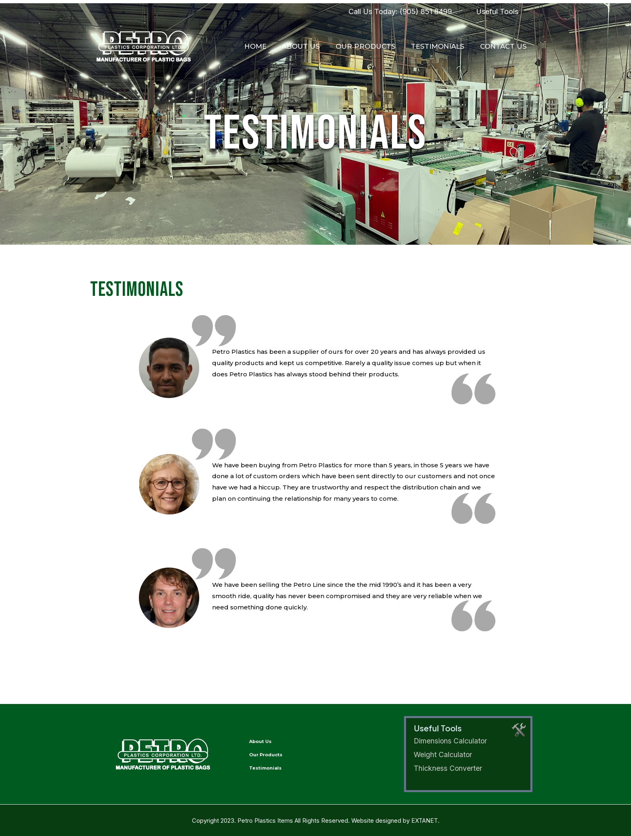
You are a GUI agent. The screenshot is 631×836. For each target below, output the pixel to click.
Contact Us (504, 46)
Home (263, 46)
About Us (307, 46)
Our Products (370, 46)
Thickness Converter (448, 768)
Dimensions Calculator (451, 741)
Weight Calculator (443, 754)
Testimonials (440, 46)
